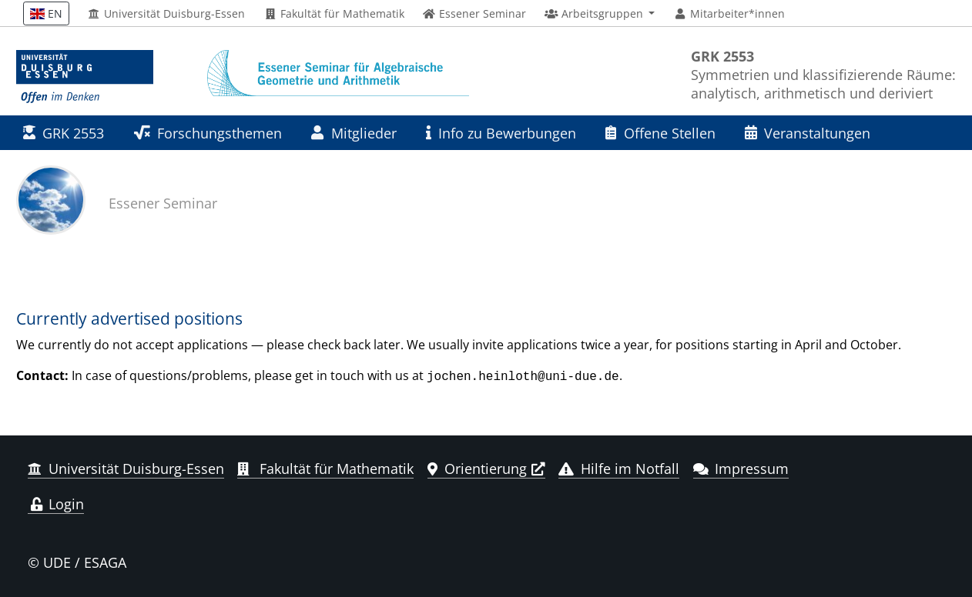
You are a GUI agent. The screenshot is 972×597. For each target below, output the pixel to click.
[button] (600, 14)
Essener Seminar (163, 203)
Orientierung (477, 467)
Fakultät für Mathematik (333, 14)
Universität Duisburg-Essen (167, 14)
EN (46, 13)
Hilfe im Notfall (618, 467)
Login (56, 502)
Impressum (741, 467)
